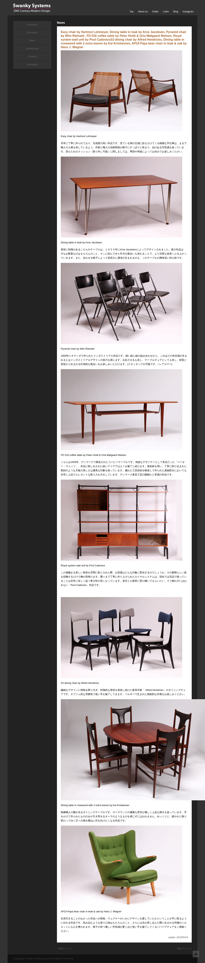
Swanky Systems (31, 7)
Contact (32, 56)
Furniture (32, 24)
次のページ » (184, 948)
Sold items (32, 32)
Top (131, 11)
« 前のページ (64, 948)
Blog (175, 11)
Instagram (188, 11)
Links (166, 11)
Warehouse (32, 48)
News (32, 40)
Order (155, 11)
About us (143, 11)
